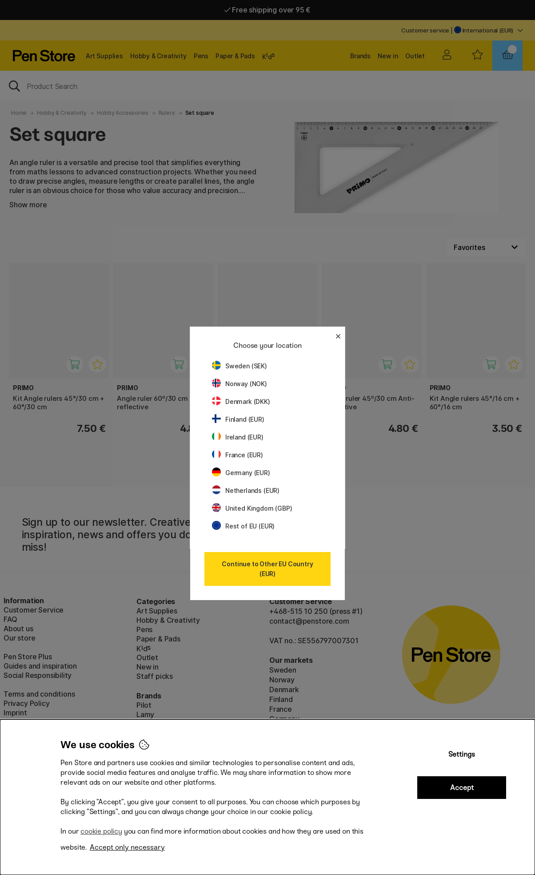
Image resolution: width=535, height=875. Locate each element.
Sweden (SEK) (239, 366)
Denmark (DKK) (241, 401)
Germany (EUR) (241, 472)
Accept (462, 787)
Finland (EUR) (238, 419)
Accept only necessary (127, 847)
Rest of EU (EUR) (243, 526)
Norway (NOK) (239, 383)
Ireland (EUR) (238, 437)
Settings (461, 754)
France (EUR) (237, 455)
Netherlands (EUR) (245, 490)
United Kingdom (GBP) (252, 508)
